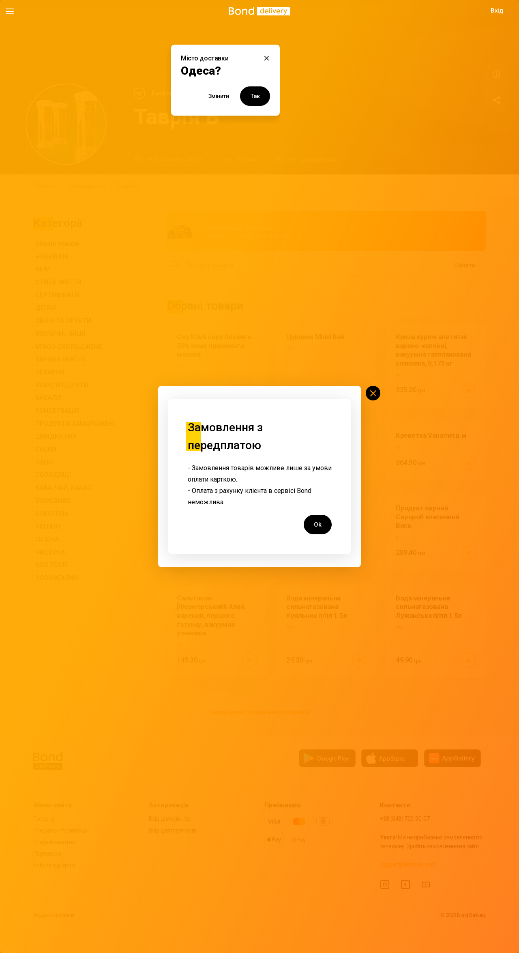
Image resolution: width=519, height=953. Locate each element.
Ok (318, 524)
